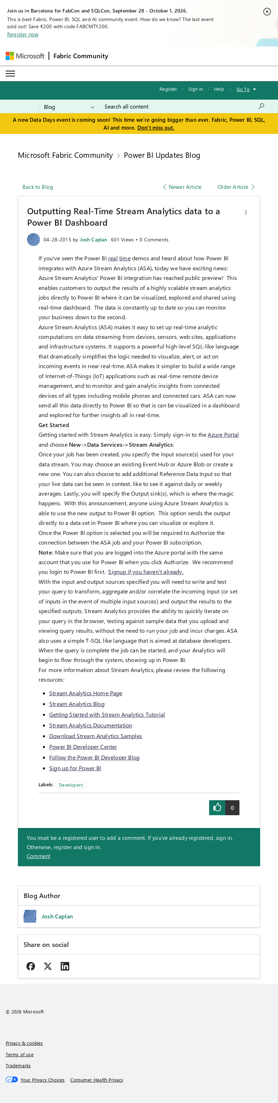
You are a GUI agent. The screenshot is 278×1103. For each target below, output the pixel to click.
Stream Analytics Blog (77, 703)
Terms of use (20, 1054)
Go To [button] (243, 89)
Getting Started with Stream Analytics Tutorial (107, 714)
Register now (23, 34)
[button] (246, 212)
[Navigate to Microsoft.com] (25, 56)
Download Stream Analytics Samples (95, 735)
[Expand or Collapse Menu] (10, 73)
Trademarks (18, 1065)
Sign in (195, 89)
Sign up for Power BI (75, 768)
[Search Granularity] (69, 106)
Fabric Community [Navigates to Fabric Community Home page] (81, 55)
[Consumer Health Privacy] (96, 1079)
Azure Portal (223, 434)
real (113, 258)
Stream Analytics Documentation (90, 725)
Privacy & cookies (24, 1043)
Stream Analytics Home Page (85, 693)
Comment (38, 855)
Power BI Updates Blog (162, 155)
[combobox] (184, 106)
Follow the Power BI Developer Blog (94, 757)
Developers (71, 784)
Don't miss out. (156, 127)
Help (219, 89)
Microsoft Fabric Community (65, 155)
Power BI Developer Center (83, 746)
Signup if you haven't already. (145, 571)
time (125, 258)
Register (168, 89)
